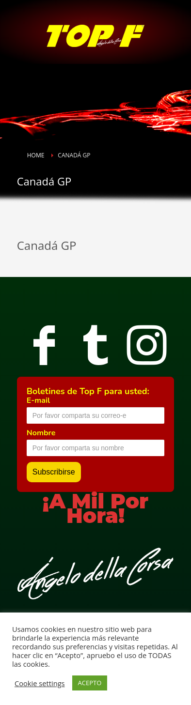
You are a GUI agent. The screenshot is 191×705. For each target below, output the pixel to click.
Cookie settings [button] (40, 683)
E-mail (38, 400)
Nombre (41, 433)
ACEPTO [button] (90, 682)
